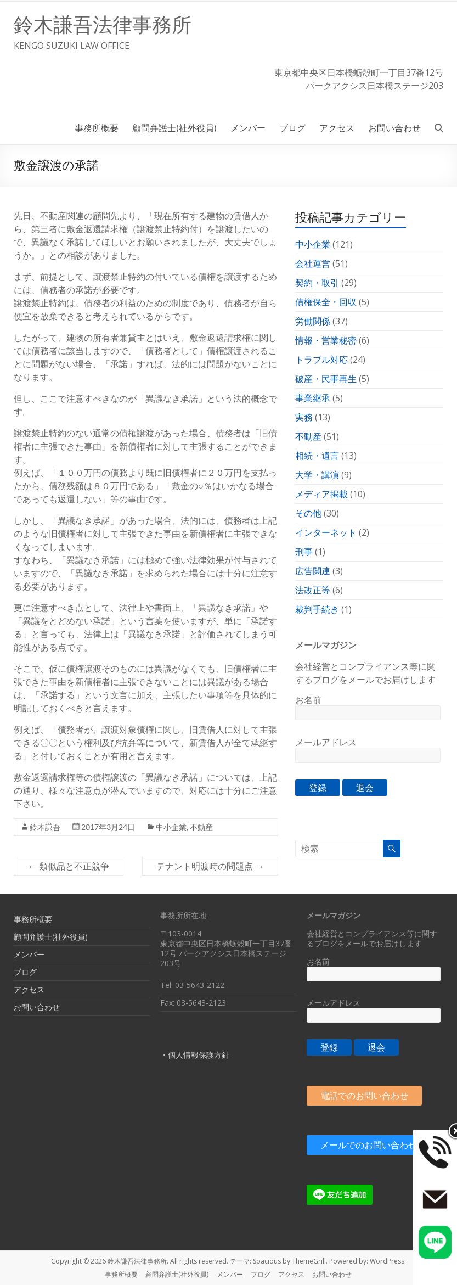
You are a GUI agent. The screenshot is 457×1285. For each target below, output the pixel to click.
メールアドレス (326, 742)
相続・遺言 (317, 456)
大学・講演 (317, 475)
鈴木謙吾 (45, 827)
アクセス (336, 127)
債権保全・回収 (326, 302)
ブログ (292, 127)
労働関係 (312, 321)
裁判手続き (317, 609)
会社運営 (312, 263)
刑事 (304, 552)
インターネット (326, 532)
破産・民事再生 (326, 379)
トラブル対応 (321, 359)
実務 (304, 417)
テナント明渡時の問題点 (210, 866)
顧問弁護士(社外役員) (174, 127)
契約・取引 (317, 283)
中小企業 (171, 827)
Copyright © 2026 (79, 1261)
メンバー (248, 127)
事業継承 (312, 398)
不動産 (201, 827)
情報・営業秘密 (326, 340)
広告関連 (312, 571)
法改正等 (312, 590)
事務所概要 (97, 127)
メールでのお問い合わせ (368, 1145)
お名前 (308, 700)
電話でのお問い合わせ (364, 1096)
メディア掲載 (321, 494)
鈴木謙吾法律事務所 (102, 25)
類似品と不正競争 (68, 866)
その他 (308, 513)
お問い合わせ (394, 127)
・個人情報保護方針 (194, 1055)
